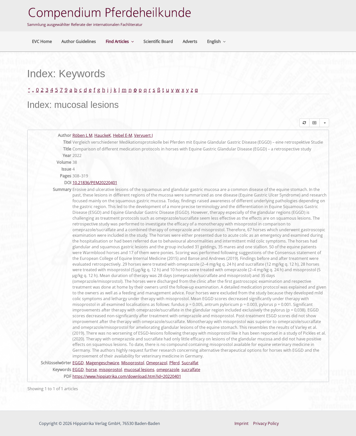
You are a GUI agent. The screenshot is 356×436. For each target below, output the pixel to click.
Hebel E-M (122, 135)
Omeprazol (156, 363)
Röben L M (82, 135)
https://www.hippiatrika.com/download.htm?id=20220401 (126, 376)
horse (91, 369)
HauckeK (102, 135)
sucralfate (190, 369)
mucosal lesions (139, 369)
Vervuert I (143, 135)
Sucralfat (190, 363)
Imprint (242, 423)
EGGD (78, 363)
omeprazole (167, 369)
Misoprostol (132, 363)
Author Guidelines (76, 41)
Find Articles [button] (116, 41)
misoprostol (110, 369)
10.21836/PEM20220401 (94, 182)
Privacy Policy (266, 423)
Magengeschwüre (102, 363)
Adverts (182, 41)
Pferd (174, 363)
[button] (127, 41)
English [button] (207, 41)
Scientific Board (152, 41)
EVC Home (41, 41)
